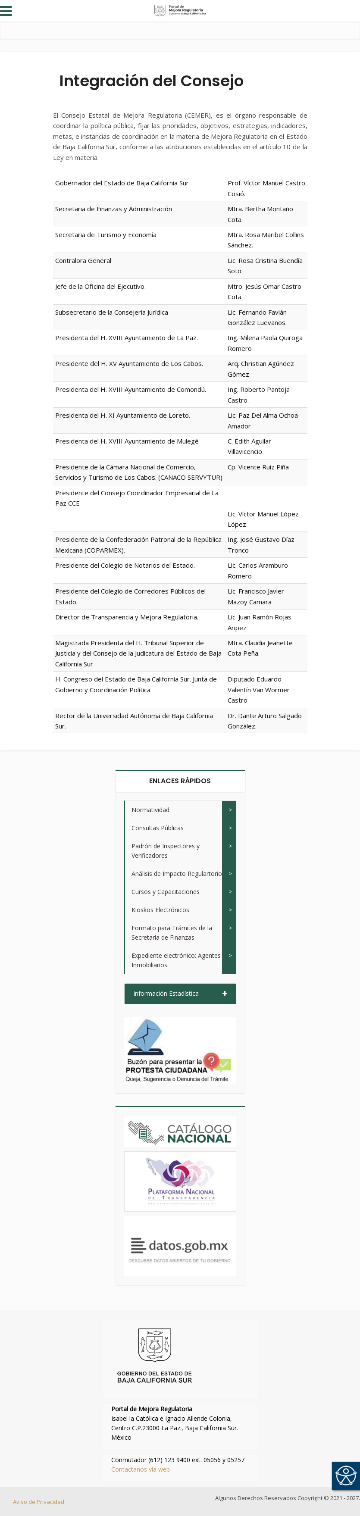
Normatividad (150, 810)
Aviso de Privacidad (38, 1502)
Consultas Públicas (157, 828)
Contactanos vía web (140, 1469)
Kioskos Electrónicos (160, 910)
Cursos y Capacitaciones (165, 892)
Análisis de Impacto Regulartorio (176, 873)
